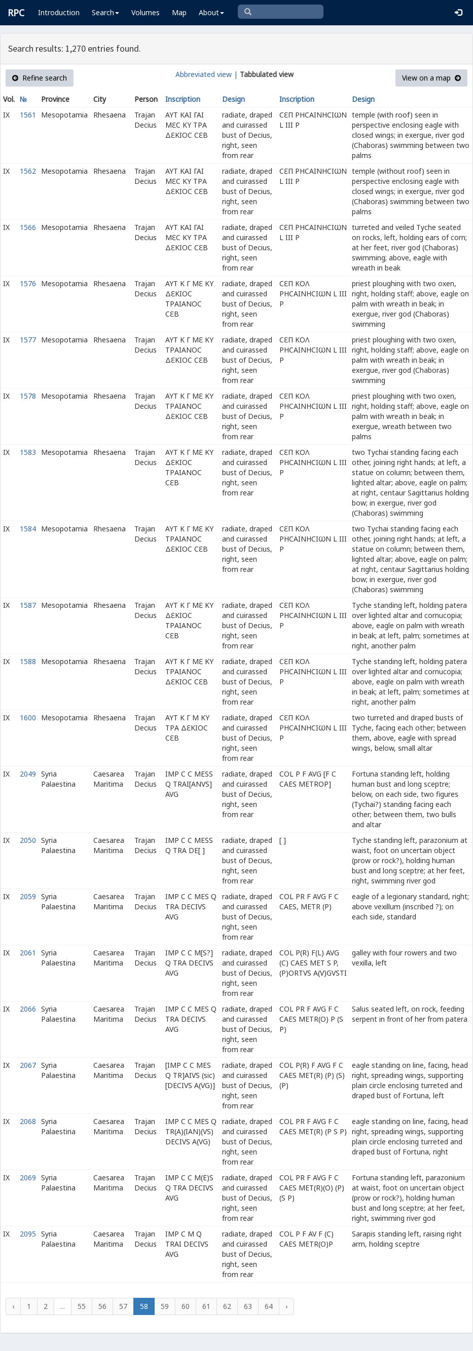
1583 (28, 452)
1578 (28, 396)
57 (123, 1306)
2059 (28, 896)
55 (82, 1306)
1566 (28, 227)
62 (227, 1306)
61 (206, 1306)
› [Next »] (286, 1306)
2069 (28, 1177)
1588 (28, 661)
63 (248, 1306)
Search (105, 12)
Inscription (182, 99)
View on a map (431, 78)
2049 (28, 774)
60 (185, 1306)
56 (102, 1306)
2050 (28, 840)
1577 (28, 339)
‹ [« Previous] (13, 1306)
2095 (28, 1234)
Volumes (145, 12)
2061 (28, 952)
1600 (28, 717)
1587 (28, 605)
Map (179, 12)
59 (165, 1306)
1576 (28, 283)
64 (269, 1306)
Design (233, 99)
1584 (28, 528)
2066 (28, 1009)
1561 (28, 115)
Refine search (39, 78)
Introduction (59, 12)
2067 (28, 1065)
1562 (28, 171)
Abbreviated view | (206, 74)
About (211, 12)
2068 (28, 1121)
